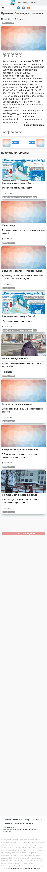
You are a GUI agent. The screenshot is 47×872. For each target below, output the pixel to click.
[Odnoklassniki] (8, 55)
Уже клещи (8, 225)
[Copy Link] (20, 55)
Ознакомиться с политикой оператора (25, 868)
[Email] (16, 55)
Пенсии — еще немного (15, 358)
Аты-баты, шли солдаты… (17, 404)
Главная (7, 820)
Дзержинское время (25, 197)
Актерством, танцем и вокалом (20, 449)
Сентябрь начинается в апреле (19, 494)
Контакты (9, 827)
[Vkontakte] (4, 55)
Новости (11, 23)
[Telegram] (12, 55)
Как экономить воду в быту (18, 183)
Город (27, 820)
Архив (4, 23)
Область (37, 820)
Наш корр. (21, 19)
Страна (8, 823)
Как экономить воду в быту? (18, 316)
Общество (19, 823)
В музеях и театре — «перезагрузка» (22, 270)
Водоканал (12, 197)
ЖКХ (34, 197)
